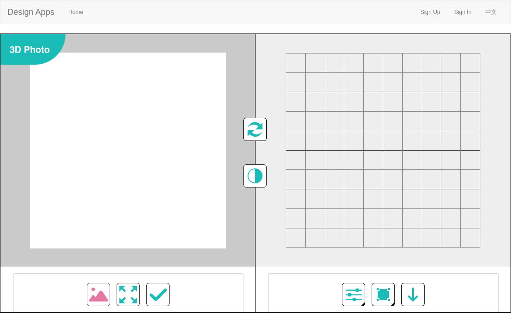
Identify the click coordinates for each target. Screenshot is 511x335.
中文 (491, 12)
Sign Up (430, 12)
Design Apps (30, 12)
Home (79, 11)
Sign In (463, 12)
